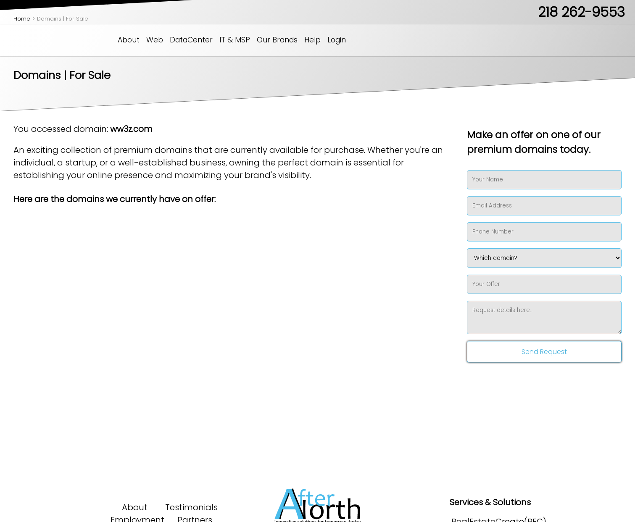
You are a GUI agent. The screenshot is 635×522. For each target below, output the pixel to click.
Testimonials (191, 507)
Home (21, 18)
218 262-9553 (581, 12)
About (129, 40)
